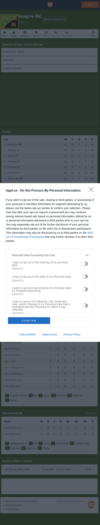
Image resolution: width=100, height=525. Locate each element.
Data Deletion (28, 334)
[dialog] (50, 262)
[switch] (85, 264)
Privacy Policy (71, 334)
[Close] (92, 190)
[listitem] (50, 255)
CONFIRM (29, 320)
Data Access (49, 334)
